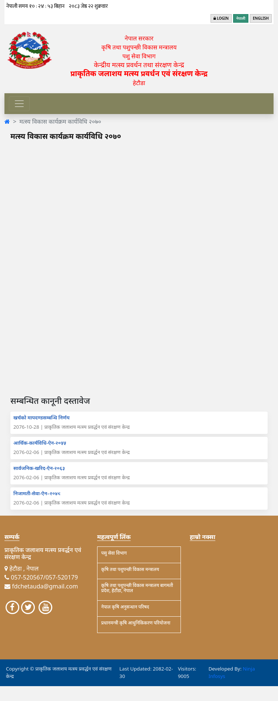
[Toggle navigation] (19, 103)
